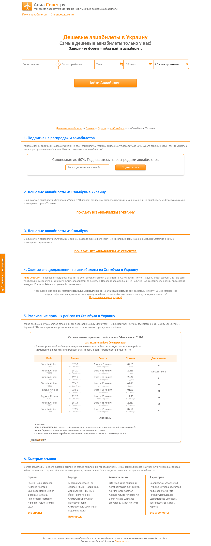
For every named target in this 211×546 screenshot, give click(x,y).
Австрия (42, 486)
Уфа (164, 502)
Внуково (164, 486)
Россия (31, 482)
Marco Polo (167, 490)
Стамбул (73, 498)
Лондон (72, 486)
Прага (78, 494)
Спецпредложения (63, 14)
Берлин (72, 510)
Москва (72, 482)
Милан (81, 486)
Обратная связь (122, 541)
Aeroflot (113, 486)
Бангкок (78, 490)
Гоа (91, 482)
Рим (86, 490)
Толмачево (156, 502)
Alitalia (119, 498)
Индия (50, 490)
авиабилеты (76, 6)
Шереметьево (157, 498)
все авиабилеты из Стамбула (105, 251)
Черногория (34, 498)
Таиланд (42, 494)
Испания (32, 486)
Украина (32, 502)
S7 (120, 502)
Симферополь (76, 506)
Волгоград (175, 486)
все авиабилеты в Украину (105, 212)
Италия (50, 502)
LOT (111, 482)
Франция (33, 494)
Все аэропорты (159, 512)
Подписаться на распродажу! (105, 297)
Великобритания (37, 490)
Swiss (135, 502)
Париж (89, 486)
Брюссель (171, 498)
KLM (129, 486)
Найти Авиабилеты (105, 82)
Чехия (39, 482)
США (30, 506)
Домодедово (166, 494)
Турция (102, 128)
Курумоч (154, 506)
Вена (83, 502)
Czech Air (127, 502)
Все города (75, 516)
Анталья (81, 510)
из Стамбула (117, 128)
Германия (47, 498)
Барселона (83, 482)
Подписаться (130, 167)
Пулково (154, 486)
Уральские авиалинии (126, 482)
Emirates (113, 502)
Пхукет (82, 498)
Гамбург (154, 494)
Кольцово (155, 490)
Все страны (35, 512)
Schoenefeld (171, 482)
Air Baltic (130, 494)
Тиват (94, 506)
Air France (118, 490)
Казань (171, 502)
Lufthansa (129, 498)
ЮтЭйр (121, 494)
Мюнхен (86, 494)
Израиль (47, 482)
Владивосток (157, 482)
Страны (90, 128)
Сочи (87, 506)
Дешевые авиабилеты (69, 128)
